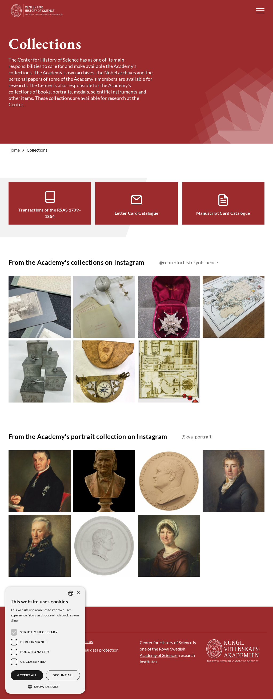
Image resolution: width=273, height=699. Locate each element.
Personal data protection (96, 649)
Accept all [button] (27, 675)
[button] (260, 10)
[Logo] (37, 10)
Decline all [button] (63, 675)
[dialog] (45, 640)
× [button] (78, 593)
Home (14, 150)
